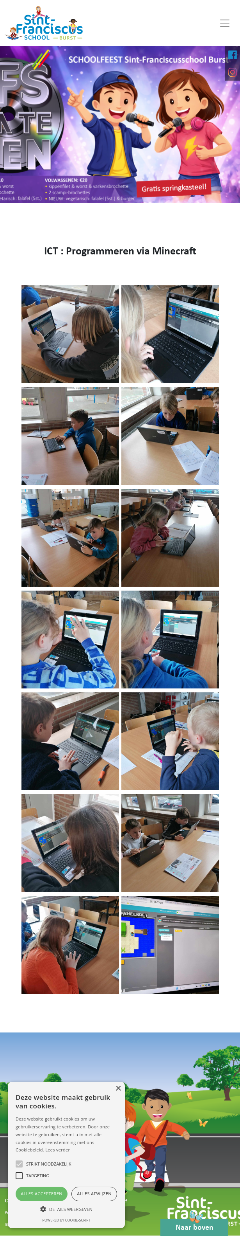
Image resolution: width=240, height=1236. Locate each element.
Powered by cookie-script (67, 1220)
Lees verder (57, 1150)
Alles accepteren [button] (41, 1193)
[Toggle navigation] (224, 23)
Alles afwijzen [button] (94, 1193)
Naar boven (194, 1225)
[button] (66, 1209)
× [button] (118, 1089)
